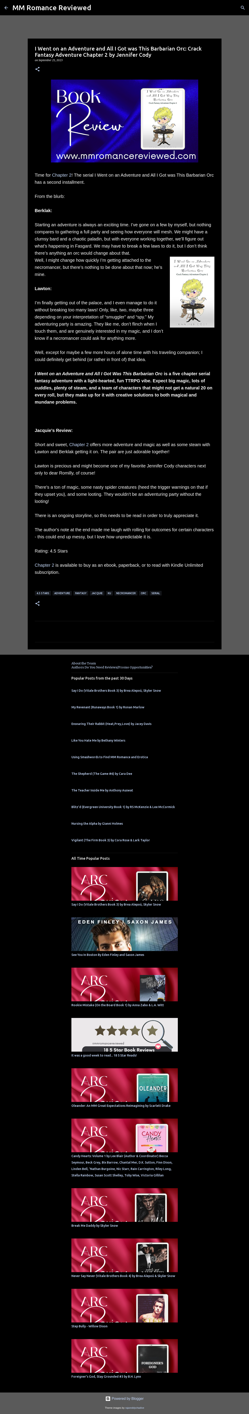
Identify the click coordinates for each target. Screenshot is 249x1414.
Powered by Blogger (124, 1398)
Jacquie (97, 593)
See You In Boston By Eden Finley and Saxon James (107, 955)
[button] (37, 69)
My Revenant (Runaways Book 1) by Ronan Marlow (107, 707)
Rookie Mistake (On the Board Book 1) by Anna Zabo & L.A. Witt (117, 1005)
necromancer (126, 593)
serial (155, 593)
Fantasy (80, 593)
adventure (62, 593)
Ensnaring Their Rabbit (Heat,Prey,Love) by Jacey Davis (111, 724)
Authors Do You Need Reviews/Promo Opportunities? (112, 667)
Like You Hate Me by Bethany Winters (98, 740)
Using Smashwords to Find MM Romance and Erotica (109, 757)
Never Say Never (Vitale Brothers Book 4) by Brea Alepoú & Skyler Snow (123, 1276)
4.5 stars (43, 593)
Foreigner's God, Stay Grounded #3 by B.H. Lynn (106, 1376)
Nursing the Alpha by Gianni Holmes (97, 823)
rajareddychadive (134, 1407)
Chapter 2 (62, 175)
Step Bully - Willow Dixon (89, 1326)
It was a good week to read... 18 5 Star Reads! (104, 1055)
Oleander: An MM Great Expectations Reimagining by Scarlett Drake (121, 1105)
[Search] (242, 7)
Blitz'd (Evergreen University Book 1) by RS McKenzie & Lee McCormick (123, 807)
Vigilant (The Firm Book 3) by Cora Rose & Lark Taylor (110, 840)
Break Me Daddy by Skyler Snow (94, 1225)
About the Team (83, 663)
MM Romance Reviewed (51, 8)
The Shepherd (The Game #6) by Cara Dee (101, 773)
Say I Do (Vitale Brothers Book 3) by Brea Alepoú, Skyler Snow (116, 690)
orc (143, 593)
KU (109, 593)
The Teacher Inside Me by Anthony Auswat (102, 790)
